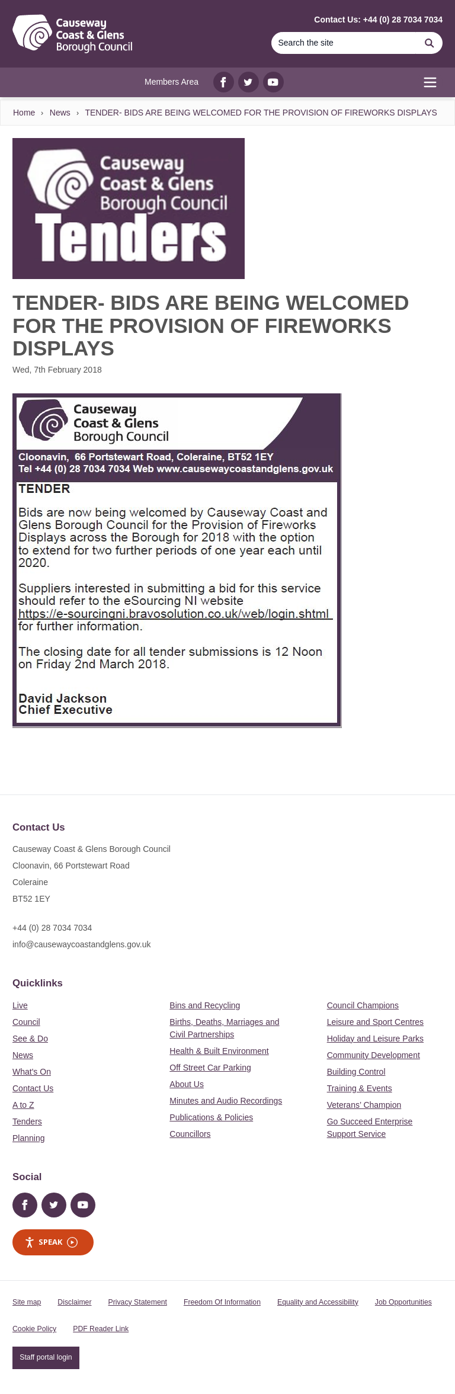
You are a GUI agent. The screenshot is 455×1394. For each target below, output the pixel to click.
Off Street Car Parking (210, 1067)
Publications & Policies (211, 1117)
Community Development (373, 1055)
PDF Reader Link (101, 1329)
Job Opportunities (403, 1302)
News (60, 112)
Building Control (356, 1071)
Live (20, 1005)
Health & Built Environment (218, 1051)
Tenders (27, 1121)
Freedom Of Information (222, 1302)
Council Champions (363, 1005)
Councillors (189, 1134)
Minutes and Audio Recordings (225, 1100)
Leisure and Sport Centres (375, 1022)
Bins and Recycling (204, 1005)
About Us (186, 1084)
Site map (26, 1302)
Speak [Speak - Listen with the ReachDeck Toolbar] (51, 1242)
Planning (28, 1138)
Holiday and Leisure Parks (375, 1038)
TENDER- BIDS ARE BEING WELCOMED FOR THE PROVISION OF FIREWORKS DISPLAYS (261, 112)
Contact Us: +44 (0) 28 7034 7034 (378, 19)
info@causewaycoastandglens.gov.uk (81, 944)
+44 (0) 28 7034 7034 (52, 927)
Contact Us (32, 1088)
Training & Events (359, 1088)
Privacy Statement (137, 1302)
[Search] (343, 43)
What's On (31, 1071)
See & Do (30, 1038)
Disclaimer (74, 1302)
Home (24, 112)
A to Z (23, 1105)
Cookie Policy (34, 1329)
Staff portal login (46, 1357)
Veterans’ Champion (364, 1105)
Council (26, 1022)
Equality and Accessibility (317, 1302)
